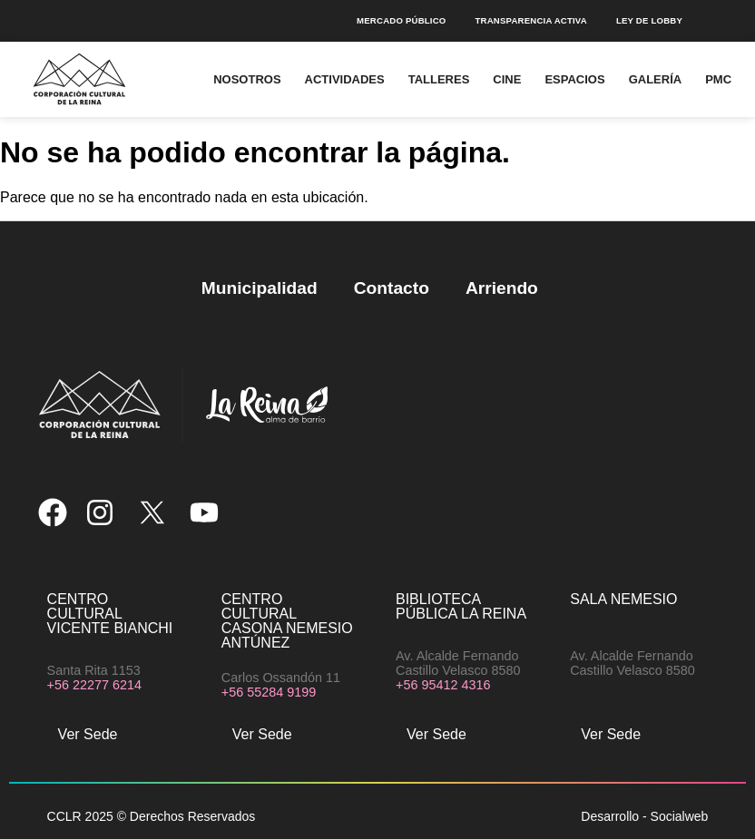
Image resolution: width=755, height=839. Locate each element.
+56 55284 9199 (268, 692)
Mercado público (401, 20)
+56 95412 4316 (443, 685)
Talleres (439, 79)
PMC (718, 79)
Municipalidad (259, 288)
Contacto (391, 288)
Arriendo (502, 288)
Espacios (574, 79)
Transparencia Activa (530, 20)
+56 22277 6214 (94, 685)
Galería (655, 79)
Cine (507, 79)
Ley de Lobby (649, 20)
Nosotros (246, 79)
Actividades (345, 79)
